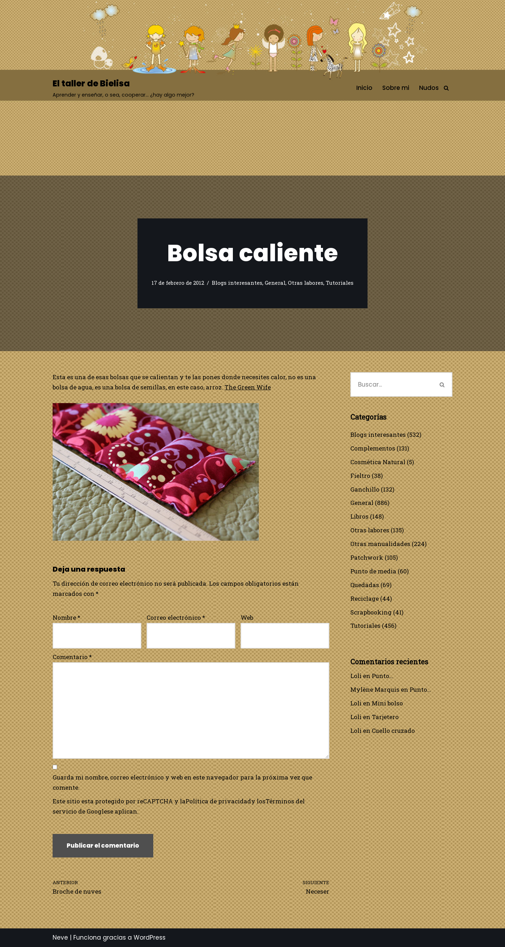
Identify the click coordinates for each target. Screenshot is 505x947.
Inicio (364, 88)
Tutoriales (340, 282)
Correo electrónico (176, 617)
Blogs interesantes (237, 282)
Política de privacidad (218, 801)
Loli (356, 676)
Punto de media (373, 571)
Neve (60, 937)
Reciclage (364, 598)
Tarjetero (385, 717)
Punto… (382, 676)
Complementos (372, 448)
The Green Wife (247, 387)
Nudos (429, 88)
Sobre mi (395, 88)
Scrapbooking (371, 612)
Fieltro (360, 476)
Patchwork (366, 557)
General (275, 282)
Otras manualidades (380, 544)
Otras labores (305, 282)
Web (247, 617)
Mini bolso (387, 703)
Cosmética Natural (377, 462)
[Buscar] (446, 88)
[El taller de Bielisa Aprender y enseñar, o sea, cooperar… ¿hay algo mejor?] (123, 88)
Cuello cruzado (393, 730)
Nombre (66, 617)
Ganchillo (364, 489)
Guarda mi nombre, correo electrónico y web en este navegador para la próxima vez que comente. (182, 782)
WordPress (150, 937)
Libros (359, 516)
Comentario (72, 657)
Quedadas (364, 585)
